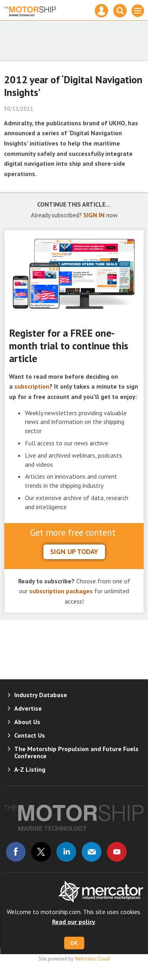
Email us (91, 852)
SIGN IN (94, 215)
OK (74, 943)
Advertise (28, 708)
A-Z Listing (29, 769)
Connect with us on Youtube (117, 852)
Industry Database (40, 695)
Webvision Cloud (92, 958)
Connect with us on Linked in (66, 852)
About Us (27, 722)
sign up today (74, 551)
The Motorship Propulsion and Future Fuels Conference (76, 752)
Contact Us (29, 735)
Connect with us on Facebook (16, 852)
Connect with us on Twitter (41, 852)
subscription (31, 386)
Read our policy (73, 922)
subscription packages (61, 591)
